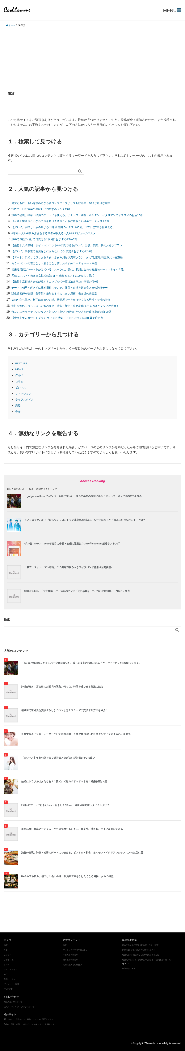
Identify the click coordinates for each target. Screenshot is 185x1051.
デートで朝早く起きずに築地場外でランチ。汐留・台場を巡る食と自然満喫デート (67, 287)
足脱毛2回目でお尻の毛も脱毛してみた (139, 950)
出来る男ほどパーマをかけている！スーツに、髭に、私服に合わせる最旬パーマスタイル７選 (75, 269)
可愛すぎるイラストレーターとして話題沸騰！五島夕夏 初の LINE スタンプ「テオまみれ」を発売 (76, 734)
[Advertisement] (92, 57)
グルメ (19, 375)
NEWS (19, 369)
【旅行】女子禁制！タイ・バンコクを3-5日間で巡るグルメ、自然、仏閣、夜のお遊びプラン (74, 245)
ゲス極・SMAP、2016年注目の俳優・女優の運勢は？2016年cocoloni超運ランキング (72, 543)
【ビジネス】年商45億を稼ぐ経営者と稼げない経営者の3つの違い (58, 757)
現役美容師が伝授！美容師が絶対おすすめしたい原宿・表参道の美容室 (60, 293)
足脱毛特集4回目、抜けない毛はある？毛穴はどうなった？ (147, 960)
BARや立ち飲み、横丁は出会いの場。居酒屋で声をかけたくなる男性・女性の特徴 (68, 299)
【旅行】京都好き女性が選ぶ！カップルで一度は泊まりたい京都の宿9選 (61, 281)
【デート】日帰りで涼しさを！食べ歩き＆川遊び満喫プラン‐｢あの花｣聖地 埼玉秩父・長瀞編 (75, 257)
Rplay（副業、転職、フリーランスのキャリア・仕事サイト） (30, 1024)
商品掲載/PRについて (13, 1002)
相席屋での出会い (70, 960)
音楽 (18, 411)
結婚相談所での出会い (72, 965)
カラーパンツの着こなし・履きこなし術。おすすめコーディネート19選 (60, 263)
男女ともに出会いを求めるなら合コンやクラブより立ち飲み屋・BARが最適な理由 (68, 203)
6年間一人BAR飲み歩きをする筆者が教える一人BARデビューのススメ (59, 233)
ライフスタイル (26, 399)
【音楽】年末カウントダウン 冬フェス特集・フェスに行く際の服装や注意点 (63, 317)
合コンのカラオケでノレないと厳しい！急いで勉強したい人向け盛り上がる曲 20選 (68, 311)
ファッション (24, 393)
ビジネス (21, 387)
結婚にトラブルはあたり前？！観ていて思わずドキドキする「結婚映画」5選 (64, 781)
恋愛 (18, 405)
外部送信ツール (128, 968)
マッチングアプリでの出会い (75, 950)
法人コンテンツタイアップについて (19, 1007)
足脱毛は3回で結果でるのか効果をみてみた (140, 955)
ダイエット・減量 (98, 924)
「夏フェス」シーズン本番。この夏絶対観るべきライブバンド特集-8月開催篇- (68, 567)
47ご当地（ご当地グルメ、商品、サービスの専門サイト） (29, 1019)
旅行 (6, 974)
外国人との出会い (70, 955)
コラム (19, 381)
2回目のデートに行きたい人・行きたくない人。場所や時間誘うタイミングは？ (65, 805)
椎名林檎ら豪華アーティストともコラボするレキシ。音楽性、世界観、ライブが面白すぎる (72, 828)
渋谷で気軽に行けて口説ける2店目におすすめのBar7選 (49, 239)
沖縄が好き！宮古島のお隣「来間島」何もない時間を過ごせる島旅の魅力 (62, 686)
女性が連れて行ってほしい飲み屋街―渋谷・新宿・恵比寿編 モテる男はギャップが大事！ (72, 305)
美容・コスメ (76, 924)
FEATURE (22, 363)
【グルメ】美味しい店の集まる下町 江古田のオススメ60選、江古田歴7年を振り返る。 (70, 227)
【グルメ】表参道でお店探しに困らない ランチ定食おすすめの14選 (57, 251)
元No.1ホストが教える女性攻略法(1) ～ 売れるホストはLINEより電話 (59, 275)
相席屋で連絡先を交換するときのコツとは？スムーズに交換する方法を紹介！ (64, 710)
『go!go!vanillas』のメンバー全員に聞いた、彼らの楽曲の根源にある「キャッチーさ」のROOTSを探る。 (84, 496)
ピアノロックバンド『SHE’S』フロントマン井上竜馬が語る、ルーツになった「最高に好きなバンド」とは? (84, 519)
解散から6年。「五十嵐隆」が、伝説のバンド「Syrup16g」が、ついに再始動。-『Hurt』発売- (77, 591)
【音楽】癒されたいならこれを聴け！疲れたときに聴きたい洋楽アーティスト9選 (67, 221)
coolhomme (18, 9)
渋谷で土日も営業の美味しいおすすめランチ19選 (45, 209)
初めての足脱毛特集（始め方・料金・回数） (141, 945)
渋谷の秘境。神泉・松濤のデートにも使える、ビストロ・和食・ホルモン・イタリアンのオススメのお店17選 (86, 215)
